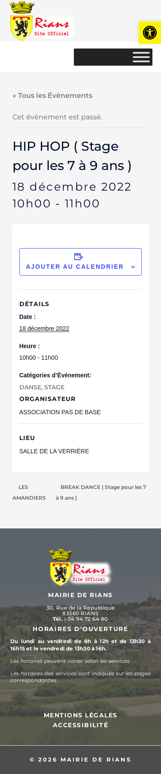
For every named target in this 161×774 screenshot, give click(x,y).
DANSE (30, 387)
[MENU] (141, 57)
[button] (150, 32)
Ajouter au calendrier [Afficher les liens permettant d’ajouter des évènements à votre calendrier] (75, 266)
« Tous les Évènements (52, 95)
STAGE (54, 387)
